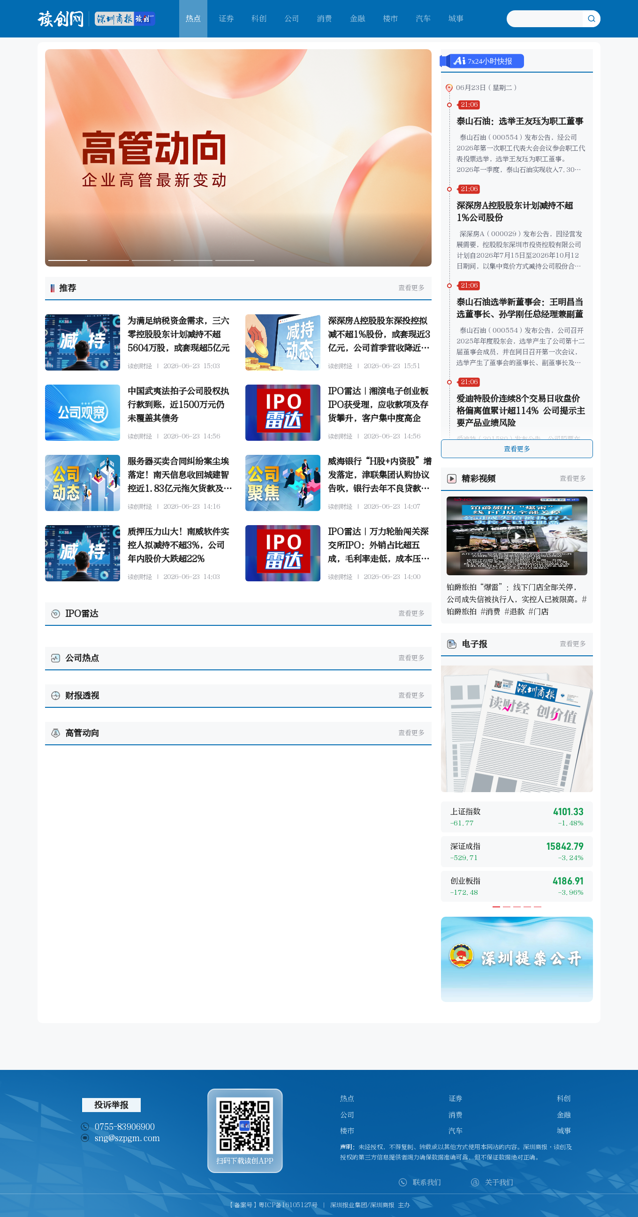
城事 (455, 18)
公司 (291, 18)
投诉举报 (111, 1105)
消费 (324, 18)
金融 (357, 18)
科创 (258, 18)
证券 (226, 18)
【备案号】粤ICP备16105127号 (273, 1205)
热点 (347, 1098)
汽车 (423, 18)
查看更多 (411, 288)
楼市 (390, 18)
